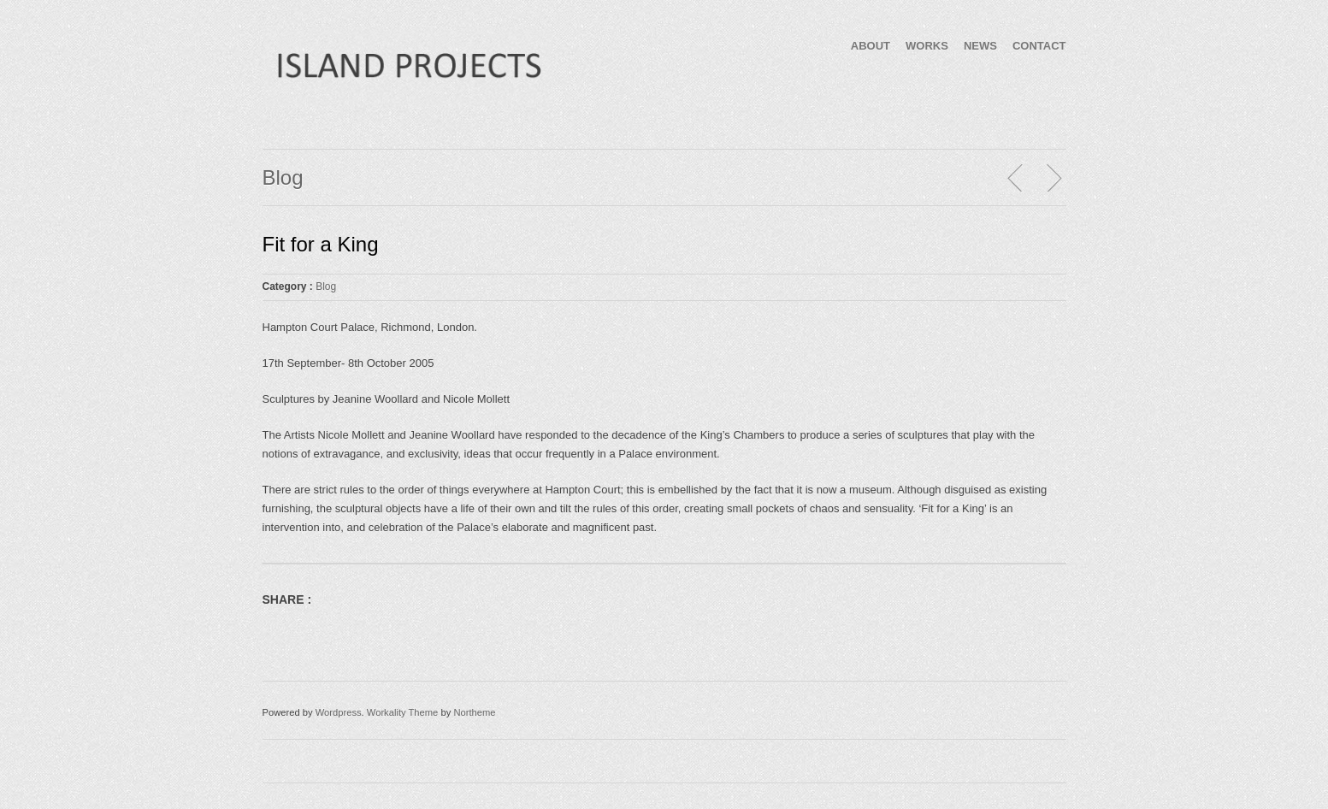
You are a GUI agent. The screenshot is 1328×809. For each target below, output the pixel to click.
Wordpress (339, 712)
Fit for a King (321, 244)
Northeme (474, 712)
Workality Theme (403, 712)
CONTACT (1039, 45)
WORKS (927, 45)
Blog (326, 286)
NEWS (980, 45)
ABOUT (870, 45)
